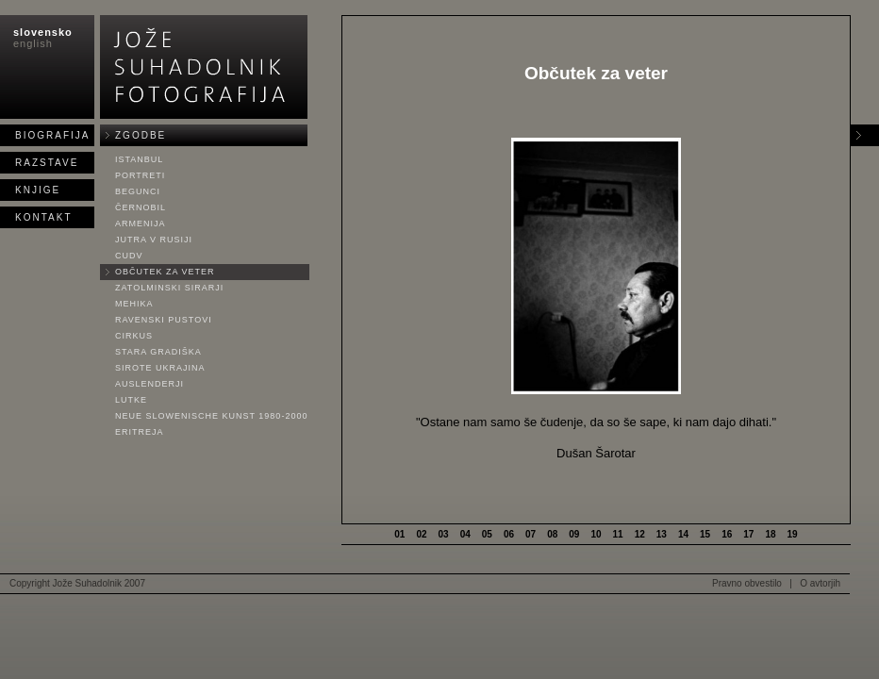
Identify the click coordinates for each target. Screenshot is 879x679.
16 (726, 534)
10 (595, 534)
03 (444, 534)
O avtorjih (820, 583)
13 (661, 534)
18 (770, 534)
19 (793, 534)
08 (552, 534)
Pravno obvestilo (747, 583)
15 (705, 534)
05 (487, 534)
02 (421, 534)
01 (399, 534)
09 (574, 534)
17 (748, 534)
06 (509, 534)
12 (640, 534)
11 (618, 534)
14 (683, 534)
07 (530, 534)
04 (465, 534)
